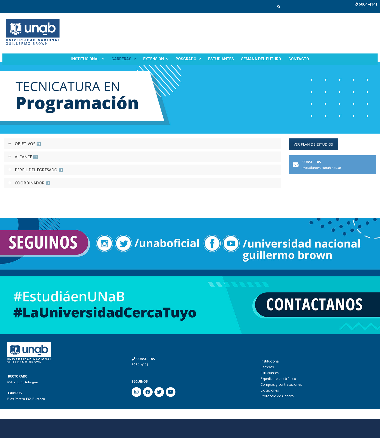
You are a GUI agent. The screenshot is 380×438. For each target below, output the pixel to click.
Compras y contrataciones (281, 384)
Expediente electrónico (278, 378)
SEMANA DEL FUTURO (261, 59)
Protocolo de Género (277, 396)
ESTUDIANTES (221, 59)
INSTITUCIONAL (87, 59)
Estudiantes (270, 372)
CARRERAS (123, 59)
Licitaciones (270, 390)
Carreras (267, 367)
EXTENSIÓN (155, 59)
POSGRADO (188, 59)
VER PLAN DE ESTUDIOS (313, 144)
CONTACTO (298, 59)
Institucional (270, 361)
